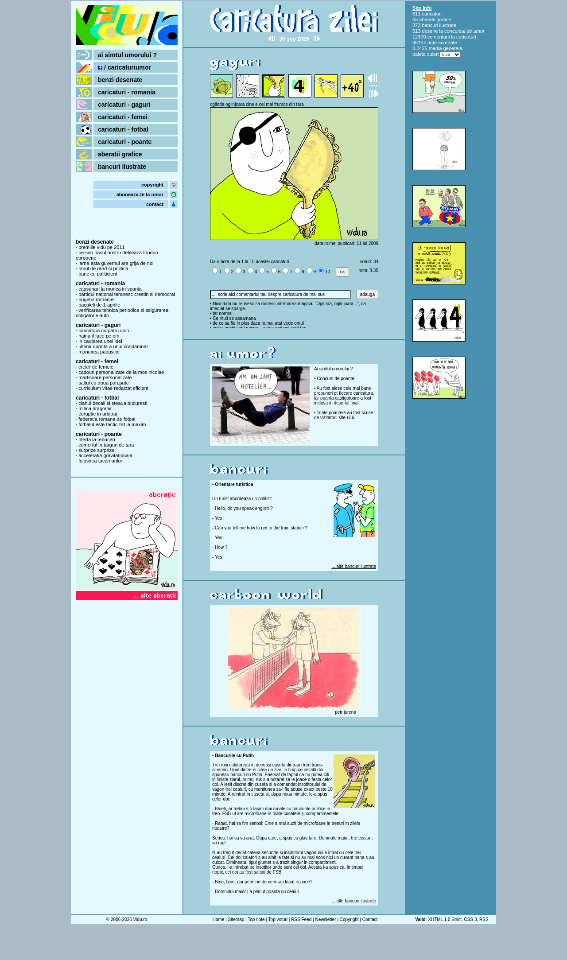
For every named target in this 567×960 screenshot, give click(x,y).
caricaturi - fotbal (123, 129)
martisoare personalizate (105, 377)
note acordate (442, 42)
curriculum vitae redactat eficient (113, 388)
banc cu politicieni (97, 273)
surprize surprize (96, 450)
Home (219, 919)
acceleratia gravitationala (105, 455)
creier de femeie (95, 366)
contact (154, 204)
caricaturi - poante (124, 141)
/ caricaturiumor (124, 67)
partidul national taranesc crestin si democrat (126, 294)
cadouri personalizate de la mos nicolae (121, 372)
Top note (256, 919)
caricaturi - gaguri (124, 104)
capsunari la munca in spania (109, 288)
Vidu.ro (140, 919)
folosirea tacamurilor (100, 460)
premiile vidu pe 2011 (101, 247)
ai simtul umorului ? (127, 54)
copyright (152, 184)
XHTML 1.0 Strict (445, 919)
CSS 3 (470, 919)
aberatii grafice (120, 154)
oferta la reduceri (96, 439)
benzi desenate (120, 79)
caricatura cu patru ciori (103, 330)
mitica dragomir (95, 408)
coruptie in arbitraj (97, 413)
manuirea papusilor (99, 351)
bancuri (430, 25)
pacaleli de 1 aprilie (99, 304)
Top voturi (277, 919)
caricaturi (432, 13)
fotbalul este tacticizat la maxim (112, 424)
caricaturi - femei (123, 116)
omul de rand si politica (103, 268)
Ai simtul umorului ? (333, 368)
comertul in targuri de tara (106, 444)
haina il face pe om (98, 335)
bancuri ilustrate (122, 166)
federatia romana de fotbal (106, 419)
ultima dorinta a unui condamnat (113, 346)
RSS (484, 919)
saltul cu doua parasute (103, 382)
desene (430, 31)
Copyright (349, 919)
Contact (369, 919)
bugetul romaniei (96, 299)
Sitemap (236, 919)
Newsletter (325, 919)
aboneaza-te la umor (140, 194)
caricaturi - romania (126, 92)
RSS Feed (301, 919)
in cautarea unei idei (100, 341)
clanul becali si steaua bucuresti (112, 403)
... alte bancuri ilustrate (353, 566)
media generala (445, 48)
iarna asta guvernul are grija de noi (115, 263)
